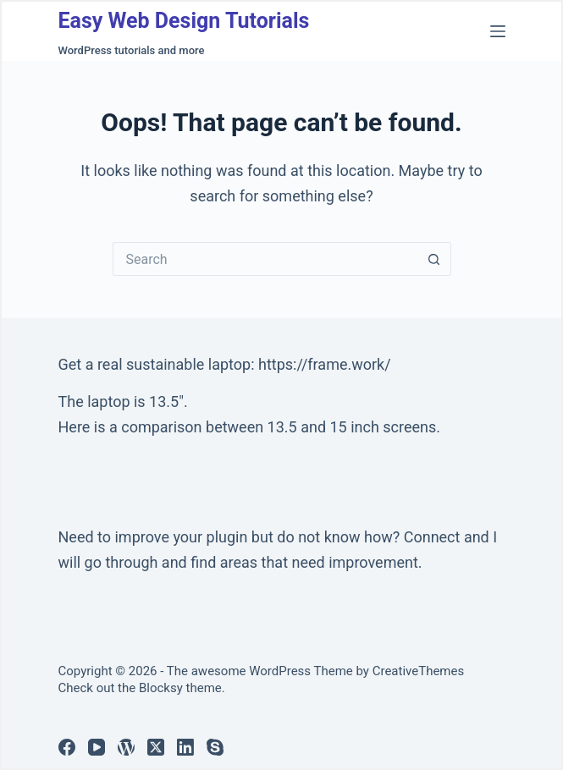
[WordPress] (126, 747)
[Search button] (434, 259)
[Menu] (497, 31)
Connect (432, 537)
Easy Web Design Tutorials (184, 20)
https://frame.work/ (324, 364)
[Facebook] (66, 747)
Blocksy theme (180, 688)
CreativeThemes (419, 671)
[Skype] (215, 747)
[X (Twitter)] (155, 747)
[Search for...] (265, 259)
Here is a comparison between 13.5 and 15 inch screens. (249, 427)
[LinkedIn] (185, 747)
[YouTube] (96, 747)
